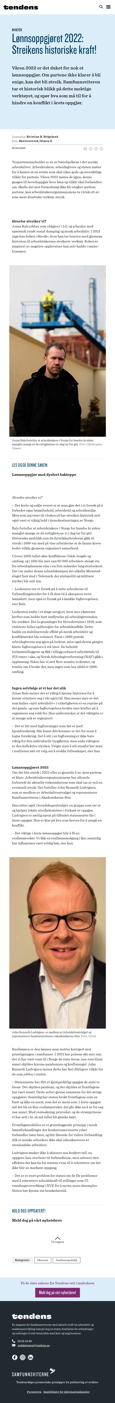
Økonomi (42, 1260)
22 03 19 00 (22, 1341)
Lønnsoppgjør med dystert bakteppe (44, 475)
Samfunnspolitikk (66, 1260)
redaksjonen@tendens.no (31, 1345)
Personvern (34, 1392)
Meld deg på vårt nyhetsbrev (37, 1220)
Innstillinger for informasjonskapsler (66, 1392)
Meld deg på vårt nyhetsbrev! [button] (57, 1292)
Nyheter (17, 30)
